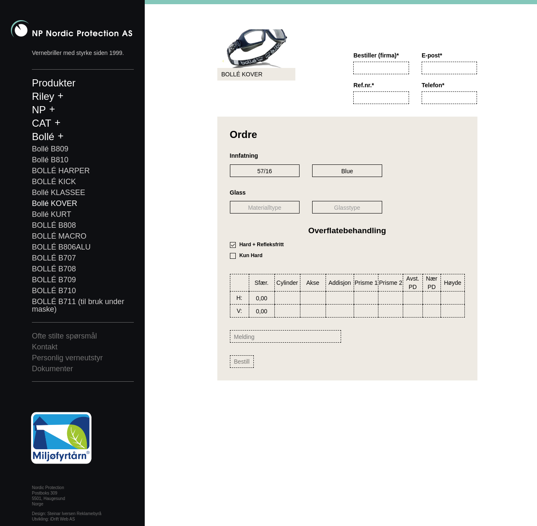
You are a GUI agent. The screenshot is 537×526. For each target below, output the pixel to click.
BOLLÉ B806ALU (61, 247)
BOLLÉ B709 (54, 280)
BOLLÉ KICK (54, 181)
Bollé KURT (51, 214)
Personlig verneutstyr (67, 358)
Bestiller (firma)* (376, 55)
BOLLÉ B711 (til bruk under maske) (78, 305)
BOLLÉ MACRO (59, 236)
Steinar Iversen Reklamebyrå (74, 513)
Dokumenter (52, 369)
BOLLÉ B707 (54, 258)
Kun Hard (251, 255)
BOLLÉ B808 (54, 225)
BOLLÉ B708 (54, 269)
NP (39, 109)
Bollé (43, 136)
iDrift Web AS (62, 519)
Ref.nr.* (363, 85)
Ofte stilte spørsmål (64, 336)
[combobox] (265, 170)
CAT (41, 123)
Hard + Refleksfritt (262, 244)
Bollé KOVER (54, 203)
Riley (43, 96)
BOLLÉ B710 (54, 290)
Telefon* (433, 85)
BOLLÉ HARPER (61, 171)
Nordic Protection (71, 28)
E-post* (432, 55)
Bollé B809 (50, 149)
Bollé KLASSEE (58, 192)
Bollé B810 (50, 160)
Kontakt (44, 347)
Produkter (54, 83)
